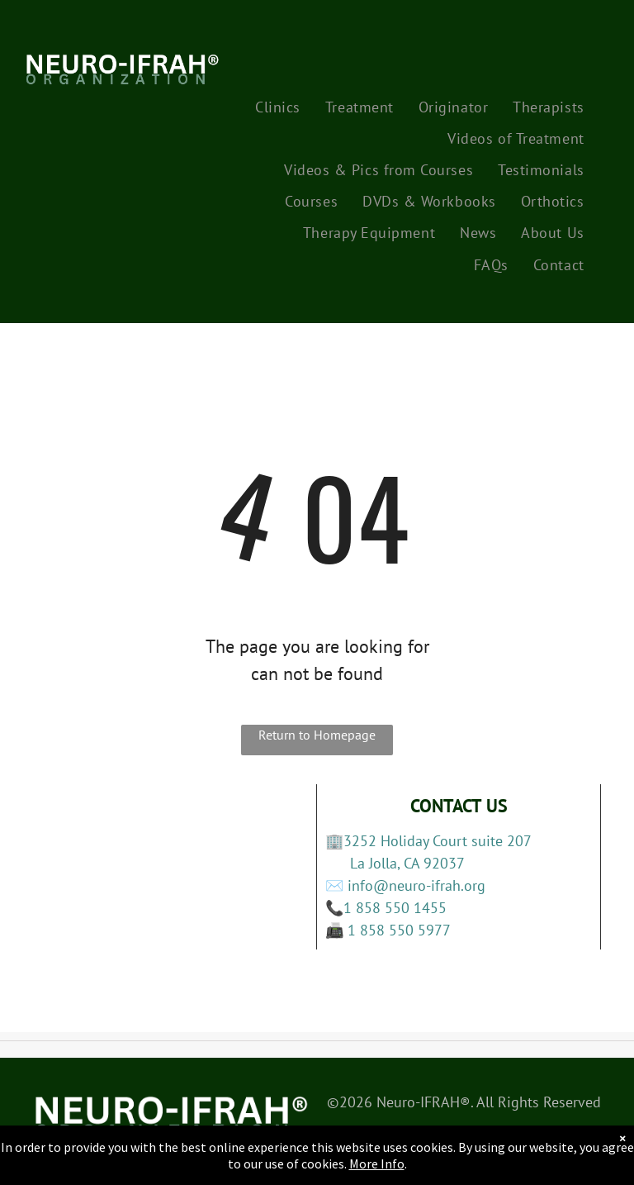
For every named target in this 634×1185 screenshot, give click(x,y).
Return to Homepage (317, 734)
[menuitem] (278, 106)
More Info (377, 1163)
